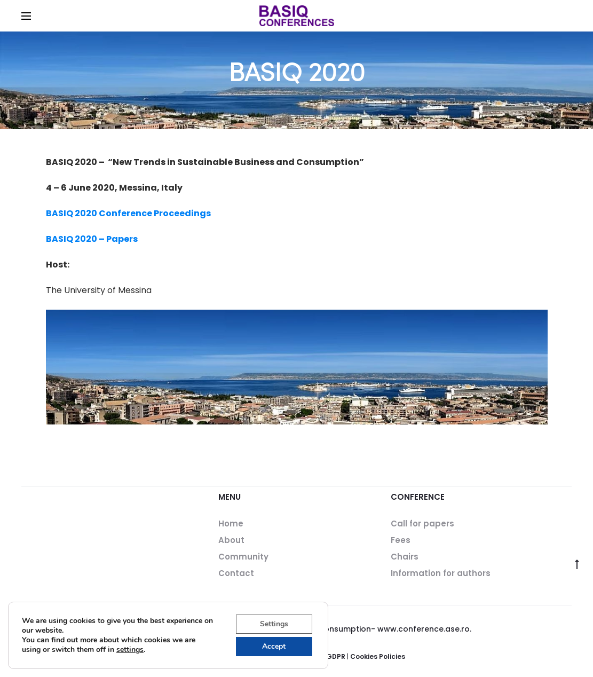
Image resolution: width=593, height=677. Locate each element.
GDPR (335, 656)
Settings (274, 624)
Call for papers (422, 523)
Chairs (404, 556)
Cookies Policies (377, 656)
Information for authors (441, 573)
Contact (236, 573)
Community (243, 556)
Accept (274, 646)
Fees (400, 540)
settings (130, 650)
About (231, 540)
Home (230, 523)
